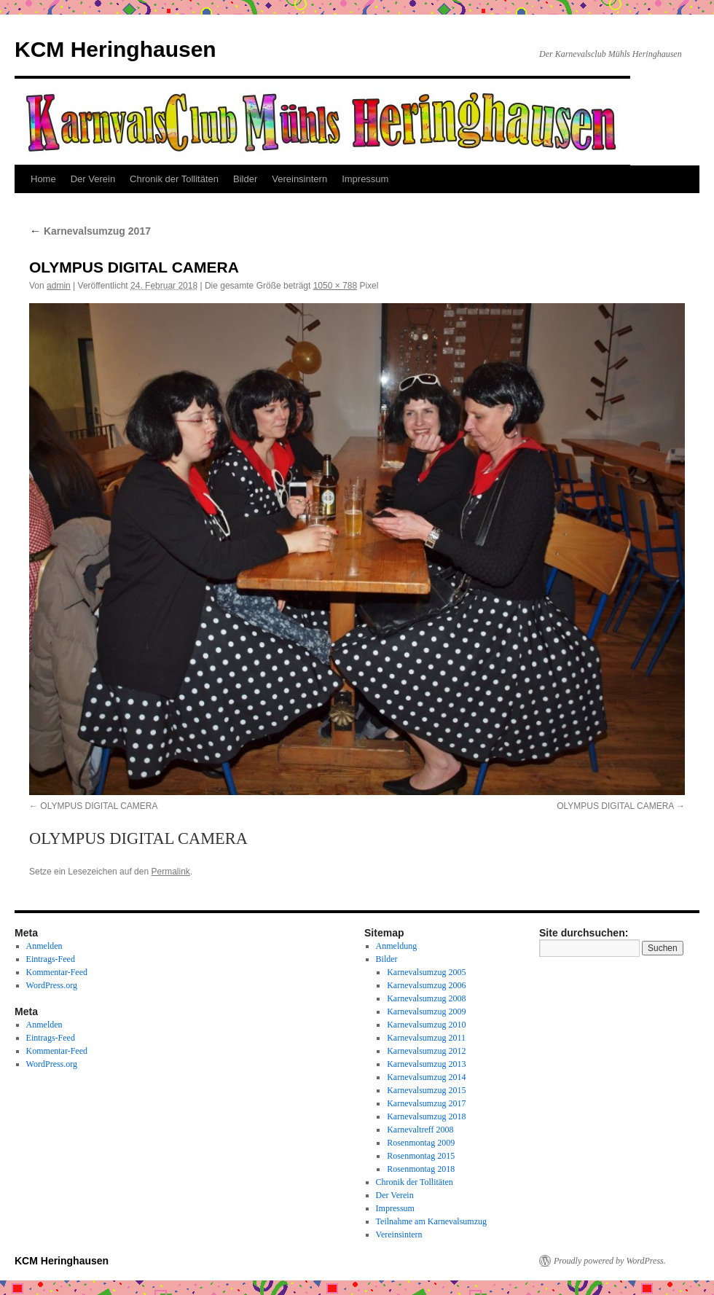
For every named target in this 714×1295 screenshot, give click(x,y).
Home (43, 178)
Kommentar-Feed (56, 972)
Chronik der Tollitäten (174, 178)
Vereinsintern (299, 178)
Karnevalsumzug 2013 (426, 1064)
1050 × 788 (335, 286)
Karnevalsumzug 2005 (426, 972)
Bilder (245, 178)
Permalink (170, 871)
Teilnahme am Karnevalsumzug (431, 1221)
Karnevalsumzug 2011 (426, 1038)
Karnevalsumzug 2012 (426, 1051)
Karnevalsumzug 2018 (426, 1116)
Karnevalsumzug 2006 (426, 985)
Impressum (365, 178)
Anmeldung (396, 946)
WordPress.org (51, 985)
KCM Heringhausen (115, 49)
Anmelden (44, 946)
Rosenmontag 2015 (421, 1156)
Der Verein (93, 178)
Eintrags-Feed (50, 959)
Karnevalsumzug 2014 (426, 1077)
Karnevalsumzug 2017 (90, 231)
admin (59, 286)
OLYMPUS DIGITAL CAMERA (98, 806)
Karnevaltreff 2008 (420, 1129)
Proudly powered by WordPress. (610, 1261)
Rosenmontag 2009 (421, 1143)
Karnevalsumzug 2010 (426, 1025)
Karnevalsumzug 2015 (426, 1090)
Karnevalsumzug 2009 (426, 1011)
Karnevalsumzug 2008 (426, 998)
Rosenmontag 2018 (421, 1169)
